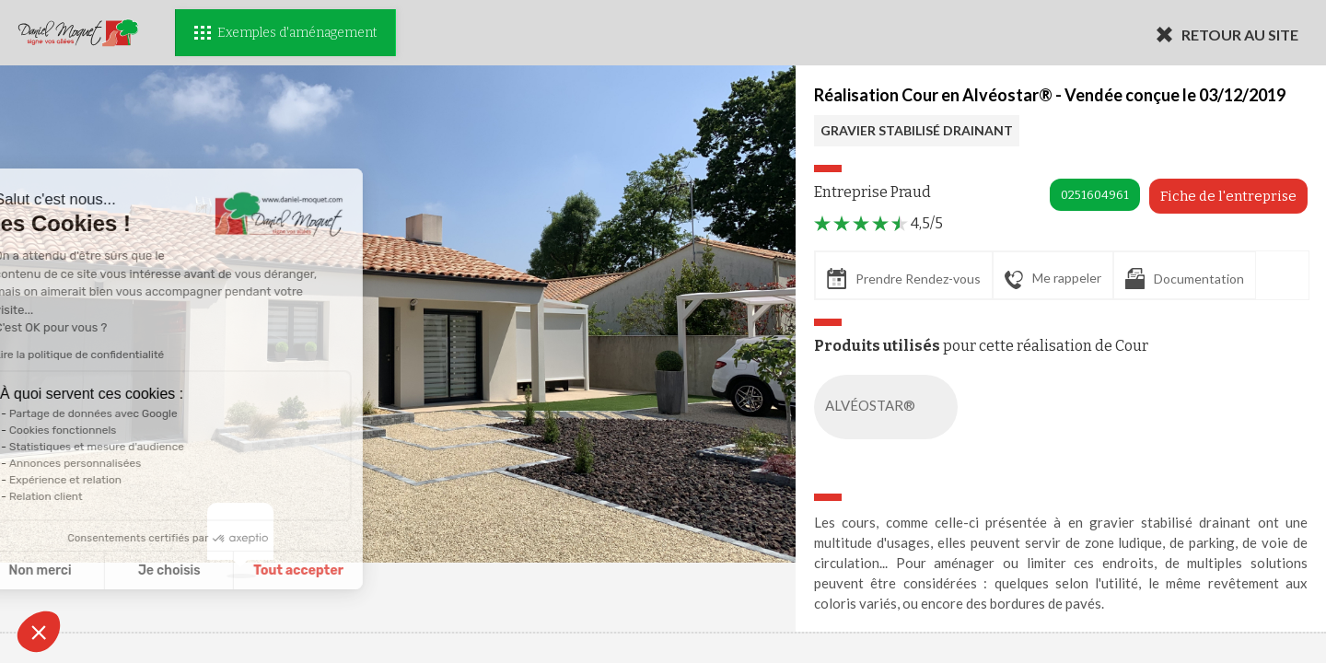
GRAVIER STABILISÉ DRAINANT (916, 130)
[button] (39, 632)
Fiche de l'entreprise (1228, 196)
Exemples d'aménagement (285, 33)
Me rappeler (1053, 279)
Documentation (1184, 278)
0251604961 (1095, 195)
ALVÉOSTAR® (889, 407)
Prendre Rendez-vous (904, 278)
